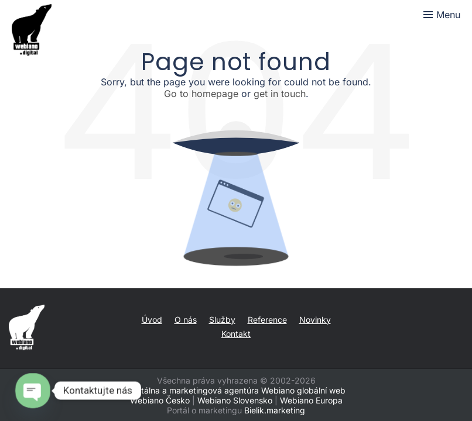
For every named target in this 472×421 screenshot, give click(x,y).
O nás (186, 320)
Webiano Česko (160, 400)
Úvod (152, 320)
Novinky (315, 320)
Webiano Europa (311, 400)
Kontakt (236, 334)
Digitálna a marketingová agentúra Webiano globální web (236, 390)
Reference (267, 320)
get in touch (280, 93)
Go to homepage (201, 93)
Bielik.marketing (274, 410)
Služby (222, 320)
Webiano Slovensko (234, 400)
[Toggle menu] (441, 14)
